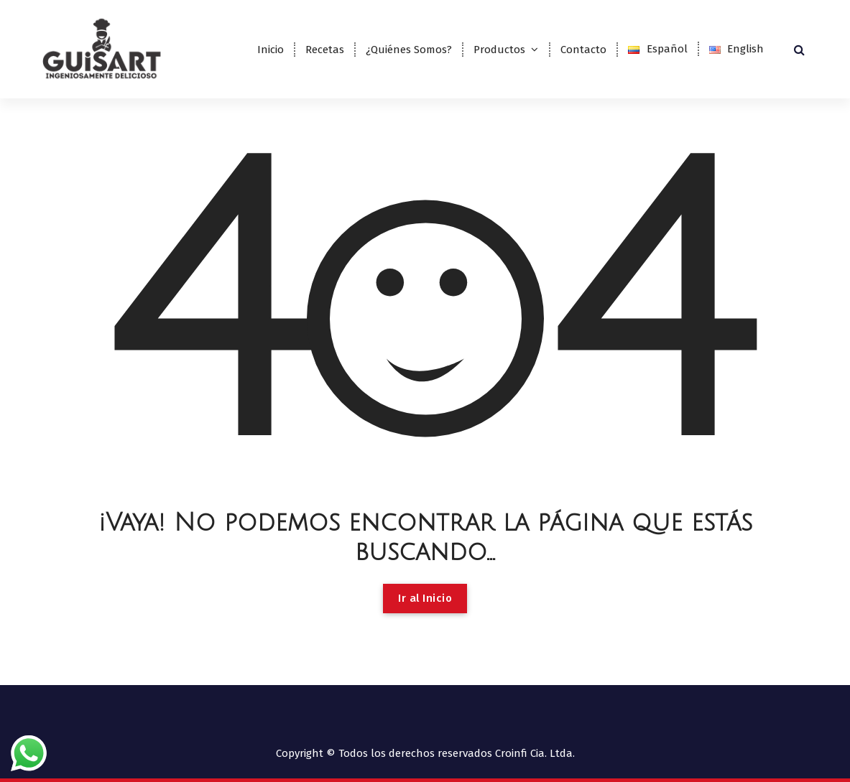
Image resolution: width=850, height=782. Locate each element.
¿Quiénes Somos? (409, 49)
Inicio (270, 49)
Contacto (583, 49)
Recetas (324, 49)
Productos (499, 49)
